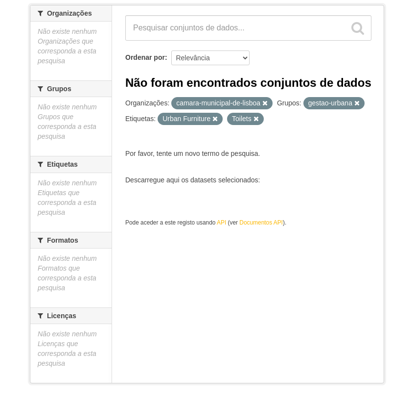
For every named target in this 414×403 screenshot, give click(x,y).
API (221, 222)
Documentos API (261, 222)
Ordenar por (145, 57)
